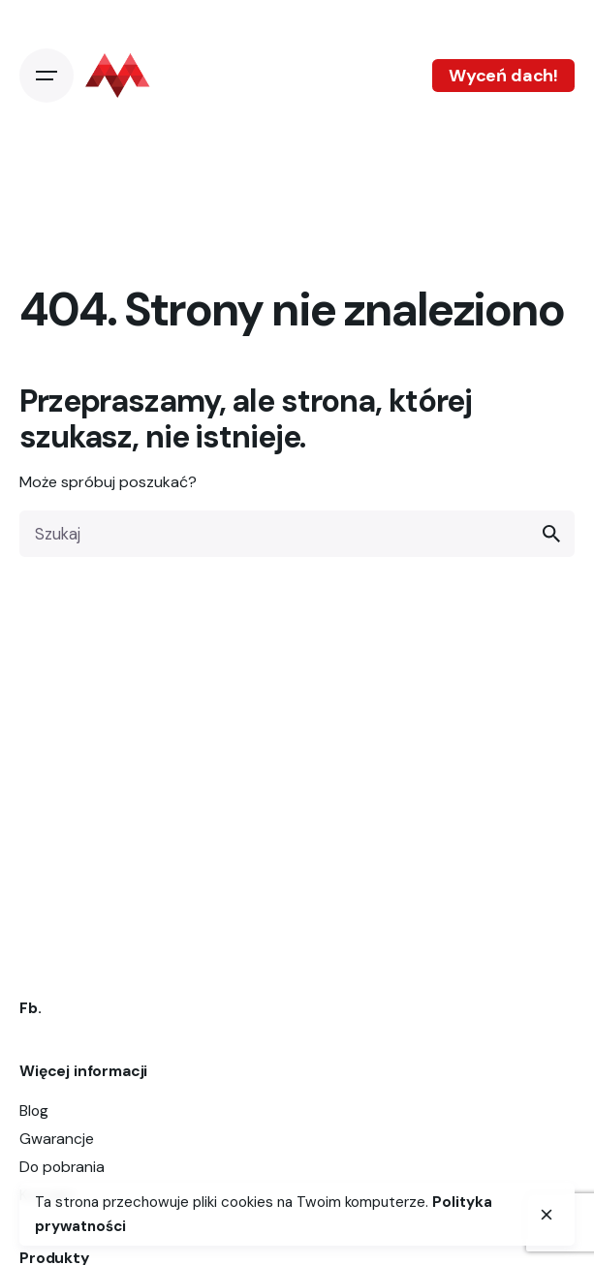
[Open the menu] (46, 75)
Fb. (30, 1008)
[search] (551, 533)
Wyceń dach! (503, 75)
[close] (546, 1214)
